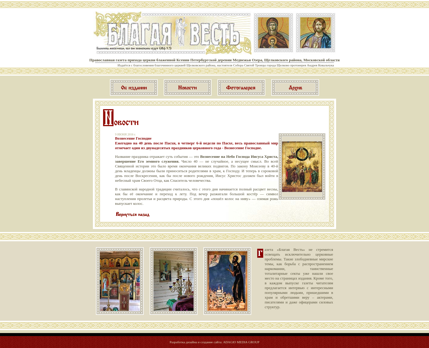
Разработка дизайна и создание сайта (195, 342)
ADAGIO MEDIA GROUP (241, 342)
